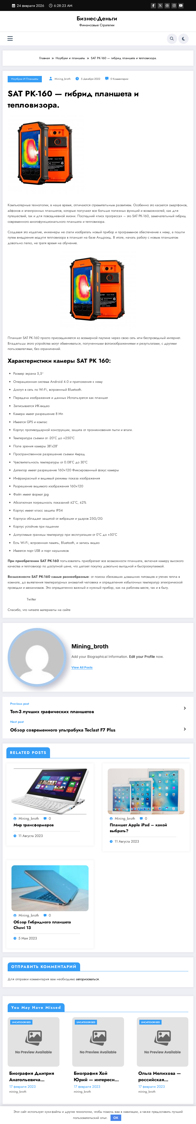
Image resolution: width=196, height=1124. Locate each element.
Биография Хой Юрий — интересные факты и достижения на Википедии (97, 1074)
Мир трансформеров (34, 823)
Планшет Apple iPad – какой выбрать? (138, 825)
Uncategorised (21, 1020)
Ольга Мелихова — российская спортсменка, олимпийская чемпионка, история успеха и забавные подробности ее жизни (160, 1074)
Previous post (19, 703)
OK (115, 1117)
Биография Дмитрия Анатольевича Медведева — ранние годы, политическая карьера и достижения (33, 1074)
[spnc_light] (183, 39)
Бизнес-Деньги (97, 18)
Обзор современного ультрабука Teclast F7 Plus (54, 728)
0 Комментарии (119, 79)
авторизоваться (87, 977)
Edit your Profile (142, 657)
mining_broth (63, 79)
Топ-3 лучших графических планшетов (45, 711)
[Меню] (10, 38)
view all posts (82, 667)
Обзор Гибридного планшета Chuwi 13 (42, 922)
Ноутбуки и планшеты (24, 79)
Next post (17, 721)
